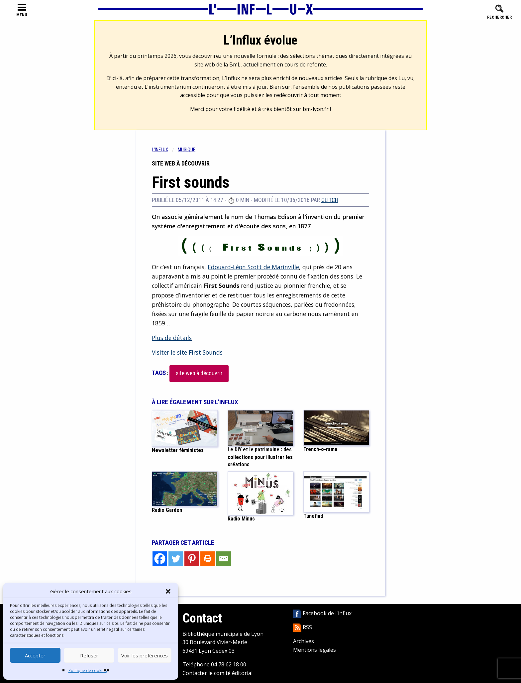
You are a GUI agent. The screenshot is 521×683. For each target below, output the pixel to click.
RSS (302, 627)
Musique (186, 150)
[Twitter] (175, 558)
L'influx (160, 150)
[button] (168, 591)
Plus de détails (172, 338)
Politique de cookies (87, 670)
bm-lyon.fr (316, 109)
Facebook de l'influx (322, 613)
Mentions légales (314, 649)
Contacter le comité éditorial (217, 673)
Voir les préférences (144, 655)
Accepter (35, 655)
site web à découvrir (199, 373)
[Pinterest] (191, 558)
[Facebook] (160, 558)
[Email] (223, 558)
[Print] (207, 558)
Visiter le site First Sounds (187, 352)
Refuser (89, 655)
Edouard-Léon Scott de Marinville (253, 267)
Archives (303, 641)
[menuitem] (165, 150)
